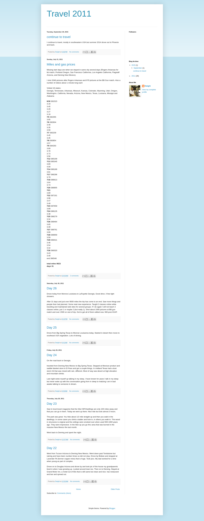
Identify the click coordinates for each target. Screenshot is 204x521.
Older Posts (115, 489)
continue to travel (59, 37)
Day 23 (52, 403)
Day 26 (52, 288)
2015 (134, 65)
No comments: (74, 52)
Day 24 (52, 355)
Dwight (148, 86)
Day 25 (52, 327)
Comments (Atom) (64, 493)
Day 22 (52, 448)
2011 (134, 76)
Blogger (112, 508)
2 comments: (74, 276)
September (138, 68)
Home (78, 489)
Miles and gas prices (61, 64)
